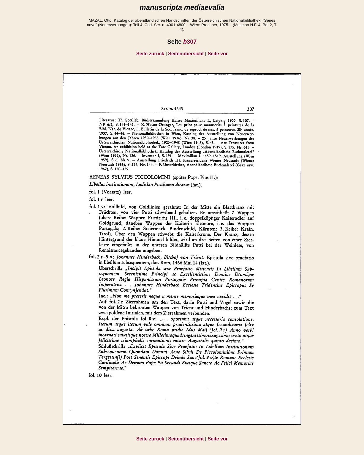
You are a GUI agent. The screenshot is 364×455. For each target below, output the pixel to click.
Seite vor (218, 53)
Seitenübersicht (186, 53)
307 (190, 41)
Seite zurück (150, 53)
